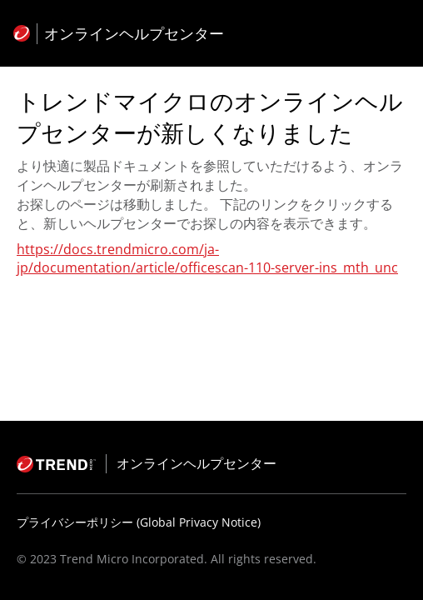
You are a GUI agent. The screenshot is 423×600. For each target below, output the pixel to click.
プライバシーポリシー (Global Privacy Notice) (139, 522)
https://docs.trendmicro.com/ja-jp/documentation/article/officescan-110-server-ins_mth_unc (207, 258)
